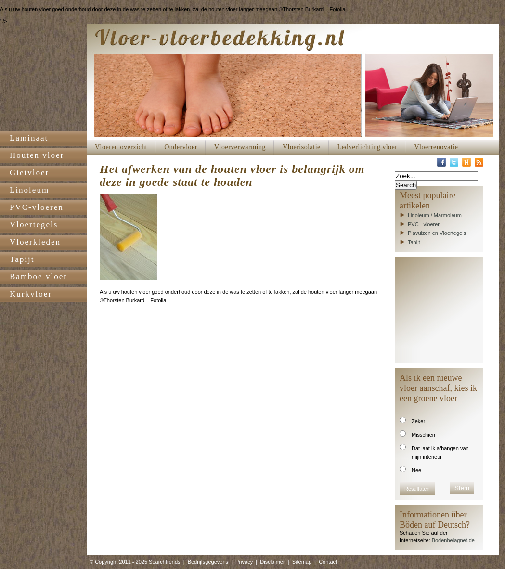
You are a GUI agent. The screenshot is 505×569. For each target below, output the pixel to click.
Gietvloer (29, 172)
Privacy (244, 562)
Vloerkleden (35, 241)
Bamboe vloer (38, 276)
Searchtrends (164, 562)
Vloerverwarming (240, 147)
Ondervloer (180, 147)
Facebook (441, 162)
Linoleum (29, 189)
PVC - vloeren (424, 224)
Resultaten (417, 488)
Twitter (454, 162)
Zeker (418, 421)
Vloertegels (34, 224)
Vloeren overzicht (121, 147)
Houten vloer (37, 155)
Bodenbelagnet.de (453, 540)
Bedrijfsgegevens (208, 562)
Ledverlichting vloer (367, 147)
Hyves (466, 162)
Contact (328, 562)
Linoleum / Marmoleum (435, 215)
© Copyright (103, 562)
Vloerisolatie (302, 147)
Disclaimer (272, 562)
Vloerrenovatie (436, 147)
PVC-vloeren (37, 207)
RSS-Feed (479, 162)
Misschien (423, 435)
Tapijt (414, 242)
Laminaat (29, 137)
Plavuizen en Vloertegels (437, 233)
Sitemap (301, 562)
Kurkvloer (31, 293)
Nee (416, 470)
